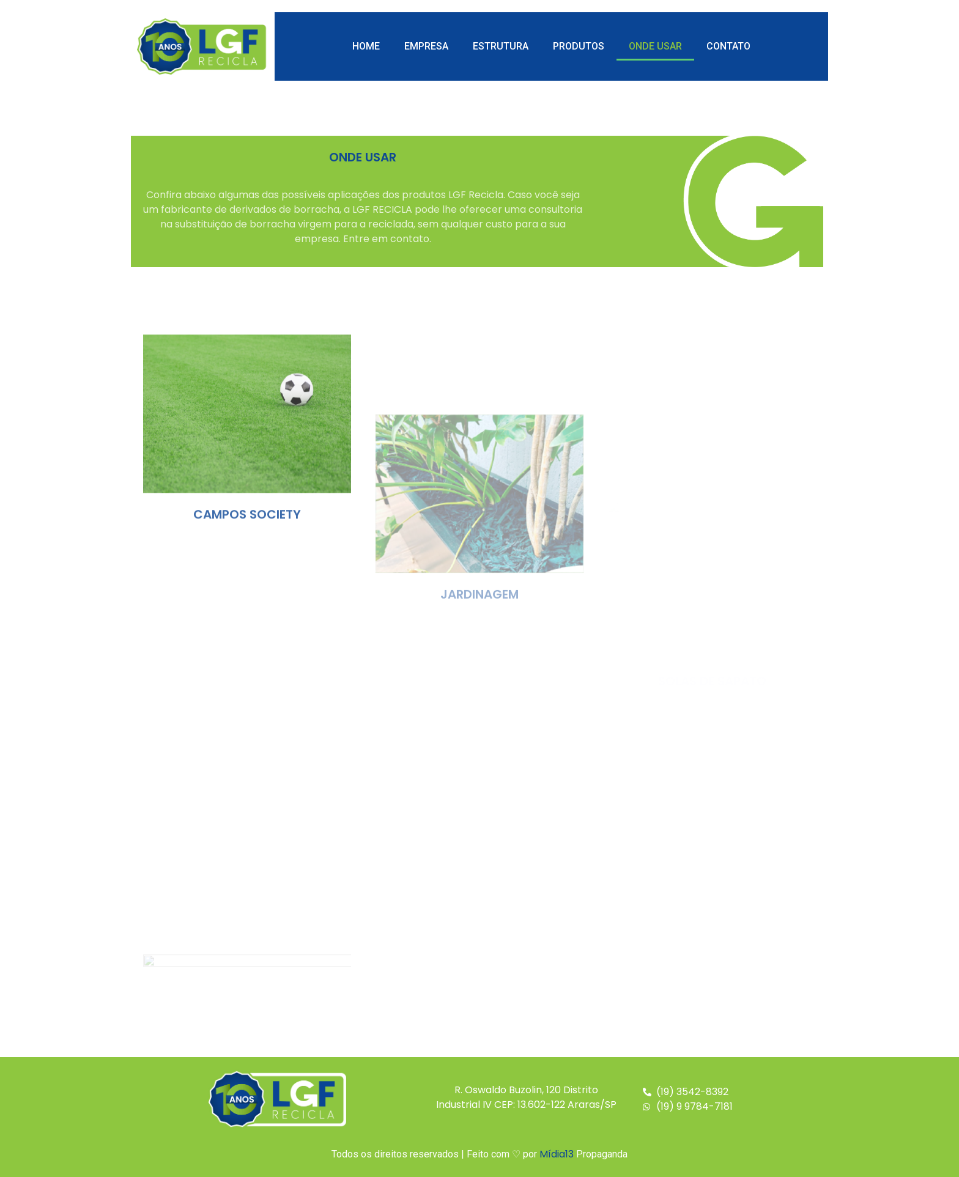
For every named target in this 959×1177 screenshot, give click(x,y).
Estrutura (500, 46)
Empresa (426, 46)
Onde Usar (655, 46)
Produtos (578, 46)
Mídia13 (556, 1154)
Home (366, 46)
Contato (728, 46)
